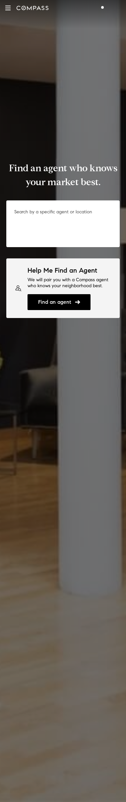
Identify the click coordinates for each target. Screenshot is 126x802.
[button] (8, 8)
